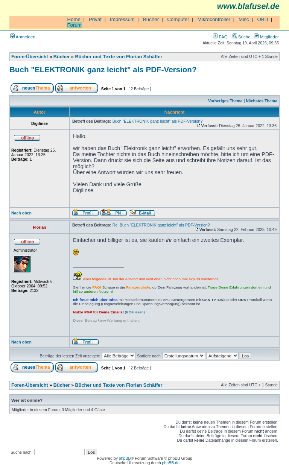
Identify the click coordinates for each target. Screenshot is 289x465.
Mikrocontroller (214, 19)
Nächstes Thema (261, 101)
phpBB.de (170, 462)
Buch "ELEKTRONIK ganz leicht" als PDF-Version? (102, 69)
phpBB (125, 458)
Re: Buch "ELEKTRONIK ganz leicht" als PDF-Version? (161, 225)
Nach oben (21, 213)
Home (74, 19)
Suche (242, 36)
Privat (95, 19)
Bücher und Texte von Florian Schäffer (119, 56)
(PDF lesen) (109, 312)
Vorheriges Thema (225, 101)
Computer (178, 19)
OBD (262, 19)
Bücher (151, 19)
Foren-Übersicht (29, 56)
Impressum (122, 19)
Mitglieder (266, 36)
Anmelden (22, 36)
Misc (244, 19)
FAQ (220, 36)
